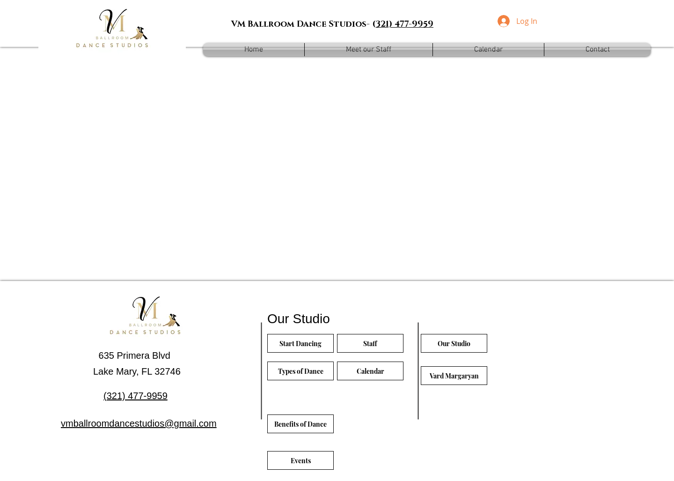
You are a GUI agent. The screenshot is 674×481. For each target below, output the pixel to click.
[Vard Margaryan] (454, 375)
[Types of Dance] (300, 371)
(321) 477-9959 (135, 396)
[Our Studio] (454, 343)
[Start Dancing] (300, 343)
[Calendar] (370, 371)
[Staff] (370, 343)
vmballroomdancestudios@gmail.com (139, 423)
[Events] (300, 460)
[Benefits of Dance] (300, 423)
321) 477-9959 (404, 24)
